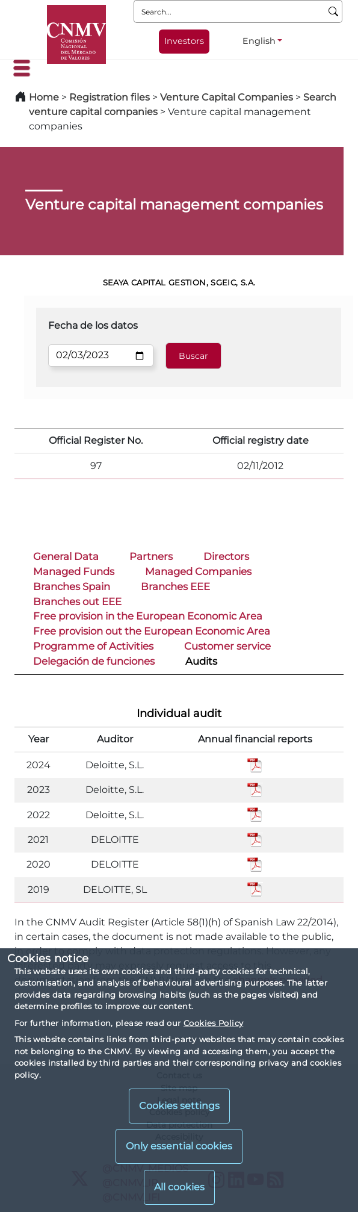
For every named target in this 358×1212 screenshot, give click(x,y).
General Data (66, 556)
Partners (151, 556)
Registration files (109, 97)
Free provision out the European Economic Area (151, 631)
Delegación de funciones (94, 661)
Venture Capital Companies (226, 97)
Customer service (227, 646)
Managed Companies (198, 571)
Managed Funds (73, 571)
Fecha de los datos (93, 325)
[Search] (333, 11)
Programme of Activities (93, 646)
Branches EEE (175, 586)
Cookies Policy (213, 1023)
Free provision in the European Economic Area (147, 616)
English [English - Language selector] (259, 41)
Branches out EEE (77, 601)
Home (44, 97)
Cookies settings (179, 1105)
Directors (226, 556)
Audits (201, 661)
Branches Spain (71, 586)
